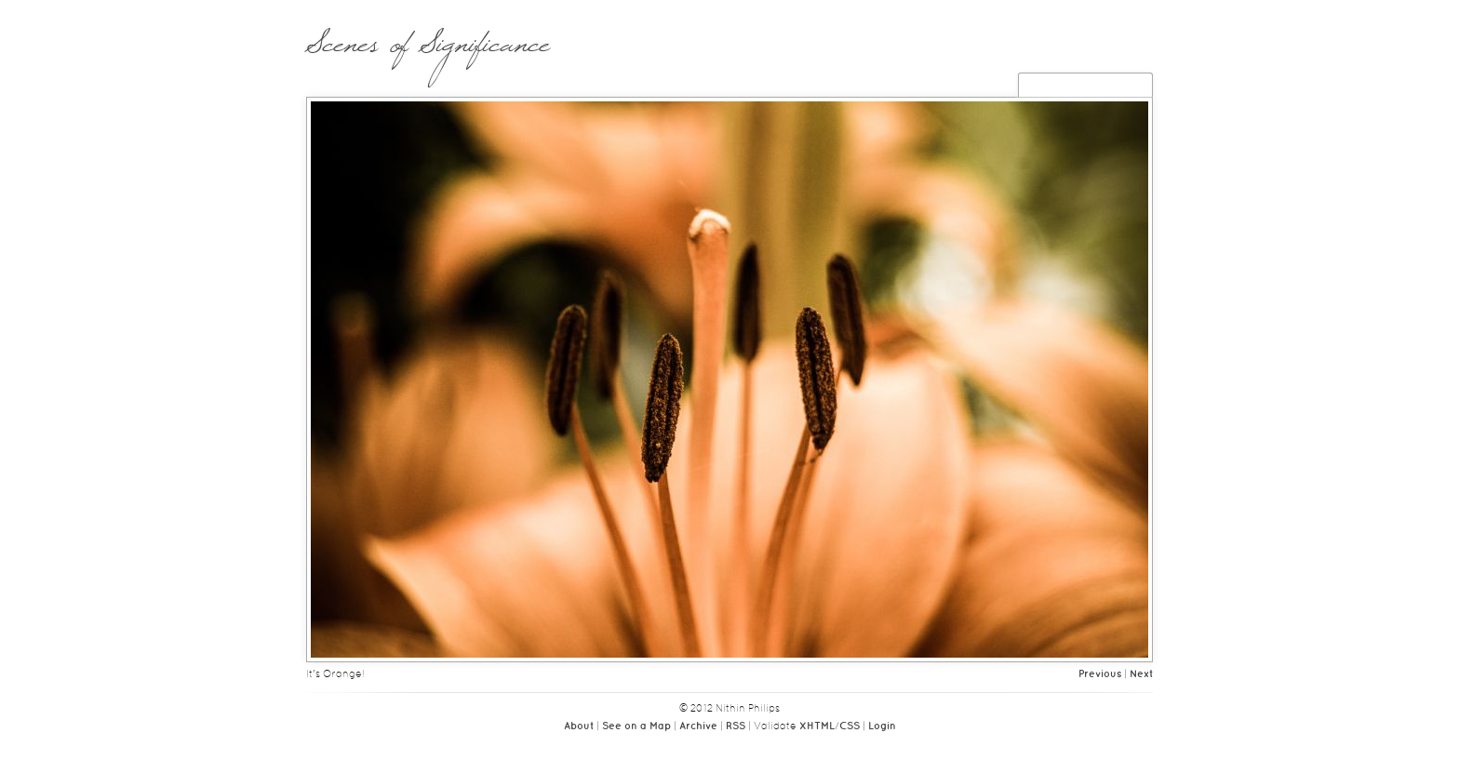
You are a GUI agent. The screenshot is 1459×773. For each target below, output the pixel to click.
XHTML (817, 726)
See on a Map (636, 726)
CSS (849, 726)
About (579, 726)
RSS (735, 726)
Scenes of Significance (427, 53)
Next (1141, 674)
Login (882, 726)
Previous (1099, 674)
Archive (698, 726)
